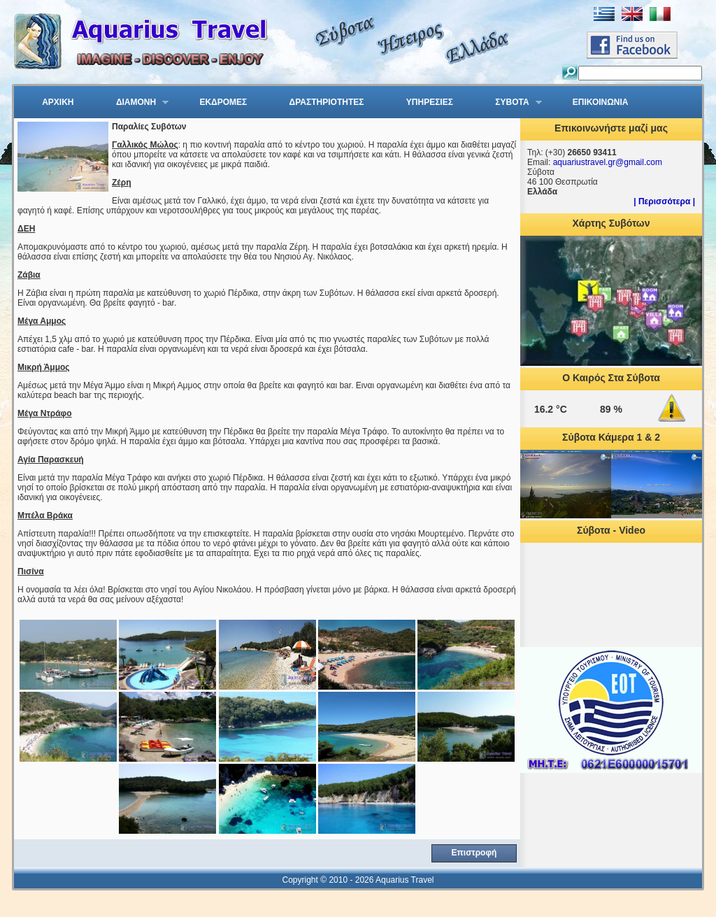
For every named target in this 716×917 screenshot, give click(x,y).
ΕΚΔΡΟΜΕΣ (223, 102)
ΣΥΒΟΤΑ (510, 102)
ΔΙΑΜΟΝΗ (134, 102)
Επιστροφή (474, 853)
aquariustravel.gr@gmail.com (607, 162)
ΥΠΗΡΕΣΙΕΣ (429, 102)
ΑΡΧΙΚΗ (57, 102)
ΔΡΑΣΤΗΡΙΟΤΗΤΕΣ (326, 102)
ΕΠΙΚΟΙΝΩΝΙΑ (601, 102)
